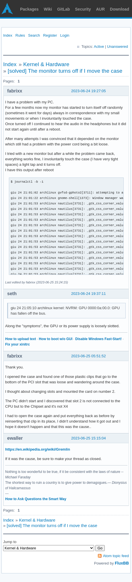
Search (34, 35)
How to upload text (20, 339)
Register (50, 35)
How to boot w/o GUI (55, 339)
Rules (20, 35)
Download (119, 9)
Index (7, 35)
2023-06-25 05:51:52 (88, 356)
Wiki (48, 9)
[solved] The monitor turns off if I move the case (65, 71)
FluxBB (122, 563)
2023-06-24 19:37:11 (88, 293)
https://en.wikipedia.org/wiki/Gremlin (37, 449)
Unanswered (117, 46)
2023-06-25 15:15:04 (88, 438)
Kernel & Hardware (46, 64)
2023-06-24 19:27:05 (88, 91)
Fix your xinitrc (17, 344)
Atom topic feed (116, 556)
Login (64, 35)
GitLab (63, 9)
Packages (29, 9)
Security (83, 9)
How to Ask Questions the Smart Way (35, 499)
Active (99, 46)
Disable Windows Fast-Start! (98, 339)
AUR (100, 9)
